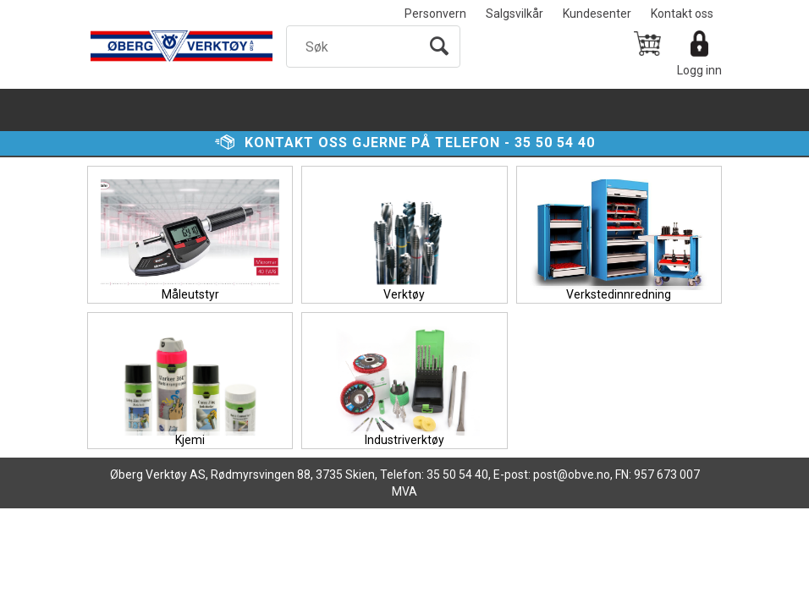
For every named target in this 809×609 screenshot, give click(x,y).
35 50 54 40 (555, 142)
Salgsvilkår (514, 13)
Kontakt (279, 142)
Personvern (435, 13)
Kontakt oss (682, 13)
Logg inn (699, 70)
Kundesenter (597, 13)
